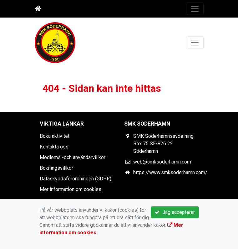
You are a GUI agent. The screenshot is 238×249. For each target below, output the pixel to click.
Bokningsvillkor (56, 168)
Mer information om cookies (70, 189)
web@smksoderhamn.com (162, 162)
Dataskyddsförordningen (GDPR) (75, 179)
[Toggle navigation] (195, 9)
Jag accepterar (175, 212)
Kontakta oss (54, 147)
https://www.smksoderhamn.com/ (170, 172)
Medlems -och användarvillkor (72, 157)
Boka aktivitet (54, 136)
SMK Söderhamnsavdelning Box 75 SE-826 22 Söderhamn (163, 143)
